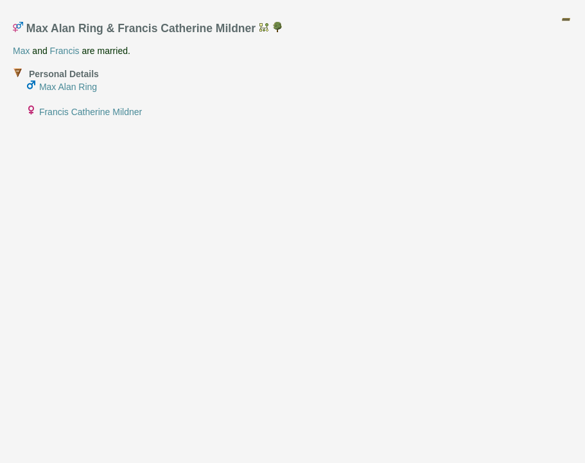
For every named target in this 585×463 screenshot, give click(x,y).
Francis (65, 51)
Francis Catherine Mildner (90, 112)
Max (21, 51)
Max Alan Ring (68, 87)
